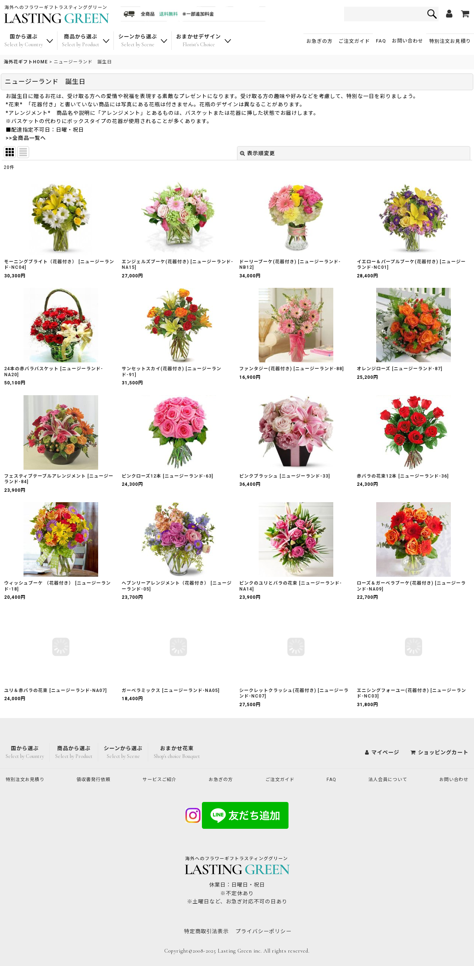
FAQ (381, 41)
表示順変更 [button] (257, 153)
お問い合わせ (407, 41)
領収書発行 (96, 779)
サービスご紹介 (163, 779)
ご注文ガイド (354, 41)
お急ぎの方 (319, 41)
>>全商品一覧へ (26, 138)
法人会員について (385, 779)
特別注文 (450, 41)
